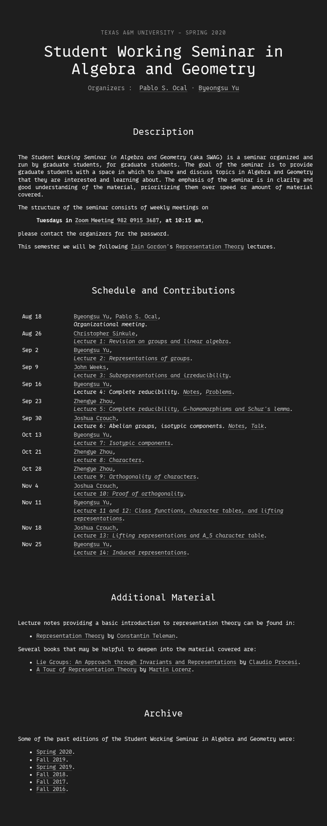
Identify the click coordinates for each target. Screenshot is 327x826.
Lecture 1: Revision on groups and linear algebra (151, 341)
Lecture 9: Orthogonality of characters (135, 477)
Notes (191, 392)
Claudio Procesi (273, 662)
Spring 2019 (54, 767)
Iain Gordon (148, 246)
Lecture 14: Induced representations (130, 552)
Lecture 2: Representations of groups (132, 358)
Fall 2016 (50, 789)
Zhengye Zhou (93, 401)
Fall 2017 (50, 782)
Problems (219, 392)
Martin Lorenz (170, 669)
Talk (257, 426)
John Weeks (90, 367)
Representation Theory (210, 246)
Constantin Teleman (146, 636)
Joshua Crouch (95, 418)
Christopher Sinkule (104, 333)
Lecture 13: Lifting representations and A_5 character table (169, 535)
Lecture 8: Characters (107, 460)
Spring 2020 (54, 752)
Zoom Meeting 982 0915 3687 (117, 220)
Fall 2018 (50, 774)
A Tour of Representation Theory (86, 669)
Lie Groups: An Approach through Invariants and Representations (136, 662)
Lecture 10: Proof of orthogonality (128, 494)
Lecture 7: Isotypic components (122, 443)
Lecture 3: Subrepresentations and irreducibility (151, 375)
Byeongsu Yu (219, 88)
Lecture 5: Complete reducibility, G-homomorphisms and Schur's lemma (182, 409)
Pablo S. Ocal (163, 88)
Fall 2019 (50, 760)
